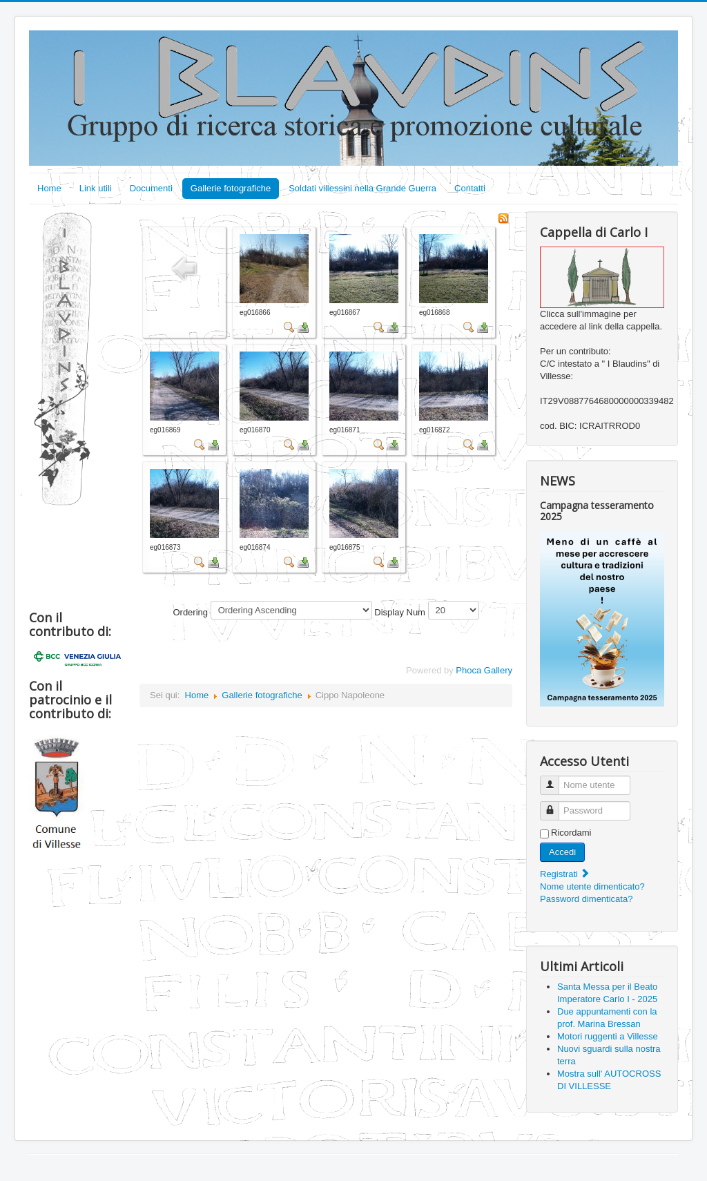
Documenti (151, 188)
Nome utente (554, 779)
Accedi (562, 852)
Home (49, 188)
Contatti (469, 188)
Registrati (565, 874)
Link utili (95, 188)
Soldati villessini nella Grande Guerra (362, 188)
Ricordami (571, 832)
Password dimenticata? (586, 899)
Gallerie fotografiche (231, 188)
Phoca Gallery (484, 670)
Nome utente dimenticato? (592, 886)
